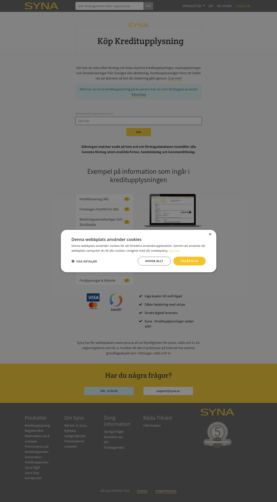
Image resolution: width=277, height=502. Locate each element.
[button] (84, 261)
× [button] (210, 234)
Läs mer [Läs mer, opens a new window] (174, 250)
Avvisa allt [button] (154, 261)
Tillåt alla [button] (189, 261)
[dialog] (138, 251)
